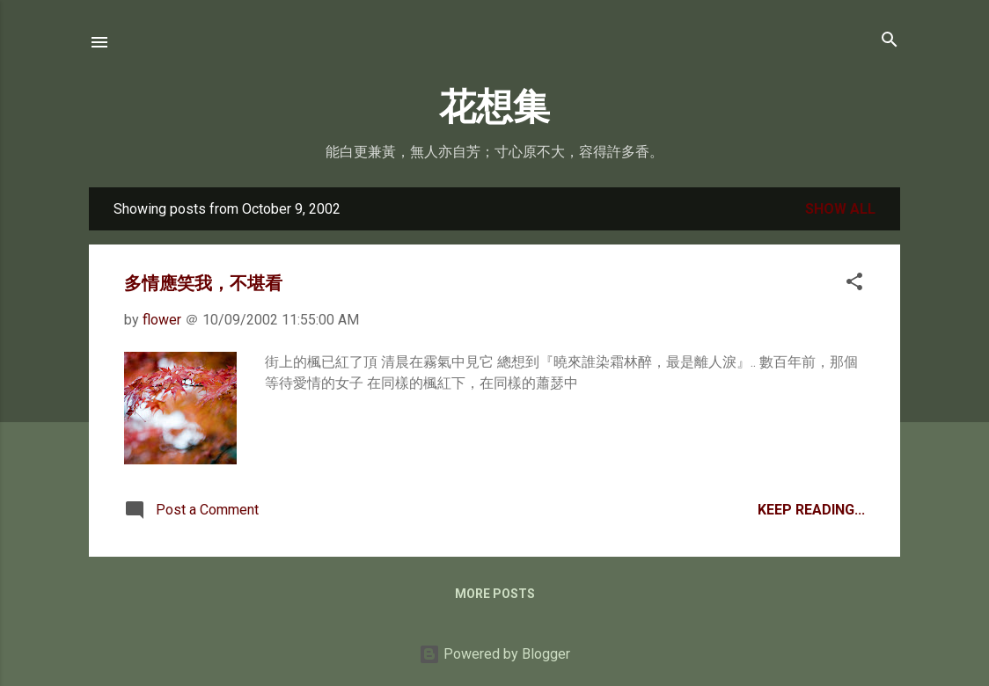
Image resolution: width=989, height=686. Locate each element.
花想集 (494, 107)
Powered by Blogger (494, 654)
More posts (495, 594)
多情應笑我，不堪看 (203, 283)
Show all (840, 209)
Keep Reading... (811, 509)
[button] (854, 283)
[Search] (889, 41)
